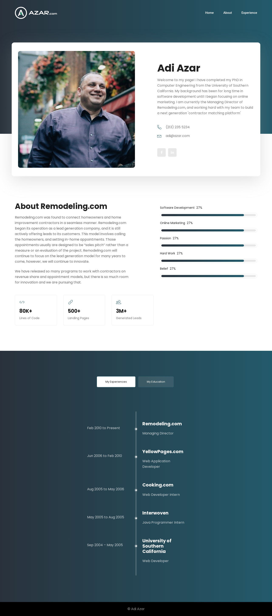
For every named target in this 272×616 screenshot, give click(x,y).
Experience (249, 13)
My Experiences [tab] (116, 382)
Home (209, 13)
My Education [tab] (156, 382)
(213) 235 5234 (173, 127)
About (227, 13)
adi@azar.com (173, 135)
